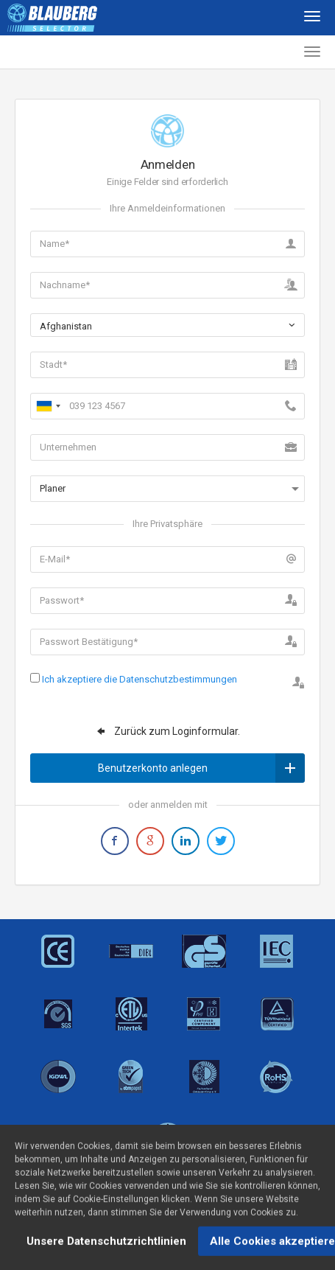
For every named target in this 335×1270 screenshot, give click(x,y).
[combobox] (167, 325)
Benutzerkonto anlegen (201, 768)
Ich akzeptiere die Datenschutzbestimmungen (139, 679)
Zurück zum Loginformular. (167, 731)
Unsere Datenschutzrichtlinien (106, 1248)
